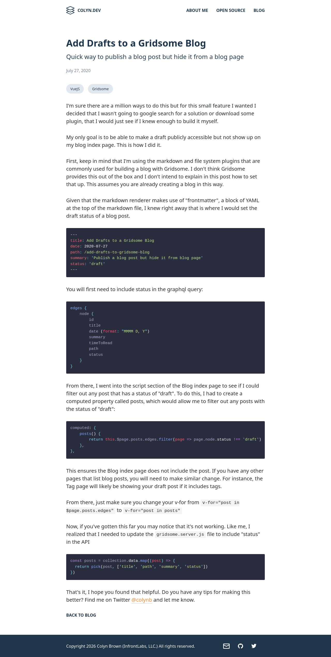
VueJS (75, 88)
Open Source (230, 10)
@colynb (141, 599)
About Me (197, 10)
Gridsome (100, 88)
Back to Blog (81, 614)
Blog (259, 10)
